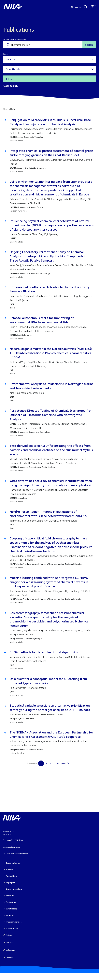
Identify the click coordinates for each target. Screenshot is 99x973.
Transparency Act (13, 922)
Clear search (10, 85)
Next (64, 763)
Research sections (14, 889)
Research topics (13, 863)
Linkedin (9, 957)
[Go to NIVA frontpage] (35, 7)
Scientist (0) (13, 69)
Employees (10, 882)
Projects (9, 869)
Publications (11, 876)
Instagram (10, 950)
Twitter (9, 935)
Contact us (11, 902)
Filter (9, 78)
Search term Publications (14, 39)
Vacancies (10, 915)
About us (10, 895)
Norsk (76, 7)
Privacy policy (12, 928)
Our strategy (11, 908)
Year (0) (10, 59)
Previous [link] (33, 763)
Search (89, 44)
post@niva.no (14, 847)
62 (58, 763)
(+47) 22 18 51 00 (15, 840)
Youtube (9, 942)
